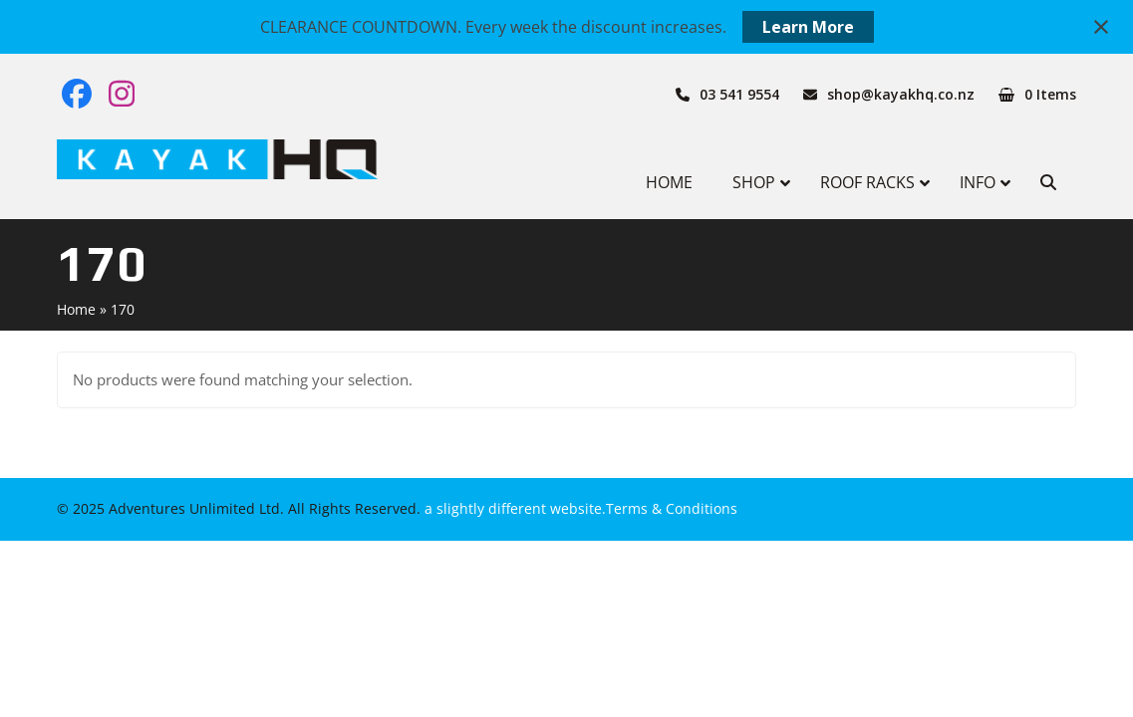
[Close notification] (1101, 27)
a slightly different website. (513, 508)
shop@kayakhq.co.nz (901, 94)
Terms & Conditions (671, 508)
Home (76, 309)
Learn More (808, 27)
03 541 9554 (739, 94)
